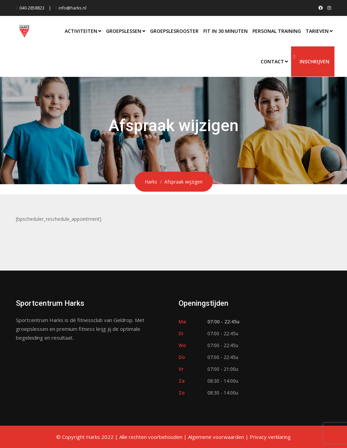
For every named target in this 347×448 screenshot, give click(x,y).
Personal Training (276, 31)
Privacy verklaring (270, 436)
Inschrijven (314, 61)
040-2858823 (31, 8)
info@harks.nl (72, 8)
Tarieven (317, 31)
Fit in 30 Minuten (225, 31)
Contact (272, 61)
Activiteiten (81, 31)
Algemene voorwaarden (216, 436)
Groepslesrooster (174, 31)
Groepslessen (123, 31)
